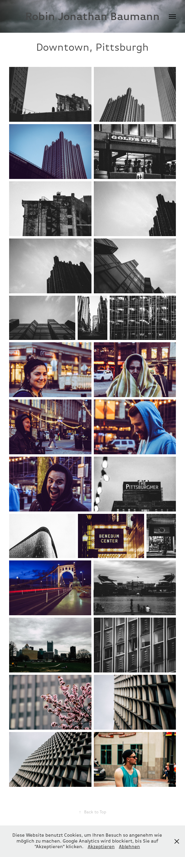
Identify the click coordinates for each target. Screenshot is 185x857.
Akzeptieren (101, 846)
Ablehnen (129, 846)
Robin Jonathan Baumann (92, 16)
